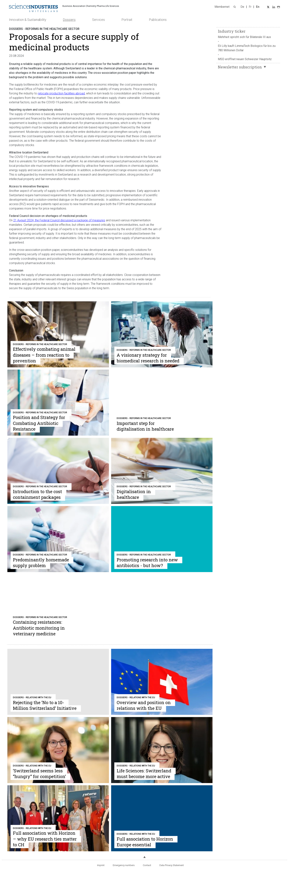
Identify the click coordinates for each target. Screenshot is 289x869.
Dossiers (69, 20)
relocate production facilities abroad (61, 93)
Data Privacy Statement (171, 865)
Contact (147, 865)
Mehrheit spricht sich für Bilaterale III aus (244, 37)
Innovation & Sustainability (27, 20)
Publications (158, 20)
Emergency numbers (124, 865)
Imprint (101, 865)
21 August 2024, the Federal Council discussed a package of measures (59, 220)
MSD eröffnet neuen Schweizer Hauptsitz (245, 59)
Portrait (126, 20)
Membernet (222, 6)
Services (98, 20)
